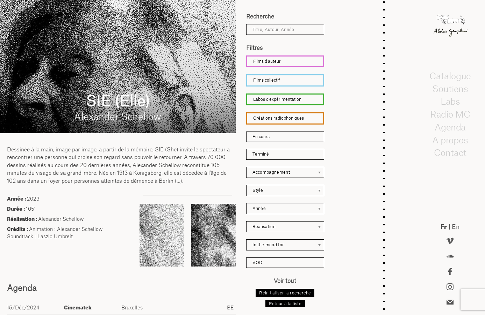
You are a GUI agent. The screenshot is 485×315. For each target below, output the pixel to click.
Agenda (450, 127)
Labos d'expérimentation (277, 99)
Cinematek (78, 307)
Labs (450, 101)
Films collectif (266, 80)
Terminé (260, 154)
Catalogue (450, 75)
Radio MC (450, 114)
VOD (257, 262)
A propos (450, 140)
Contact (450, 153)
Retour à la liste (285, 303)
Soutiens (450, 88)
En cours (261, 136)
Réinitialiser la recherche (285, 292)
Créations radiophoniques (278, 118)
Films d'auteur (267, 61)
